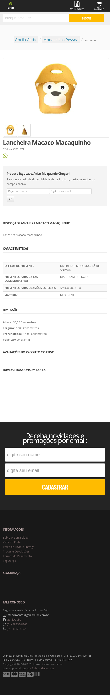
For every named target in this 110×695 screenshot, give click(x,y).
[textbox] (36, 18)
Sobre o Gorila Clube (16, 537)
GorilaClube (14, 619)
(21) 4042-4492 (16, 629)
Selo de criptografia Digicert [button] (33, 586)
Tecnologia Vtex (97, 680)
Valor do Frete (12, 542)
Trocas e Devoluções (16, 551)
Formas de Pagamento (17, 556)
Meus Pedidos (77, 6)
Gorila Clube (41, 6)
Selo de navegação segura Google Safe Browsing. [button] (12, 586)
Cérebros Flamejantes (42, 668)
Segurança (9, 561)
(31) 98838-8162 (17, 624)
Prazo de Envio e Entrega (18, 547)
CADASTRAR (55, 487)
